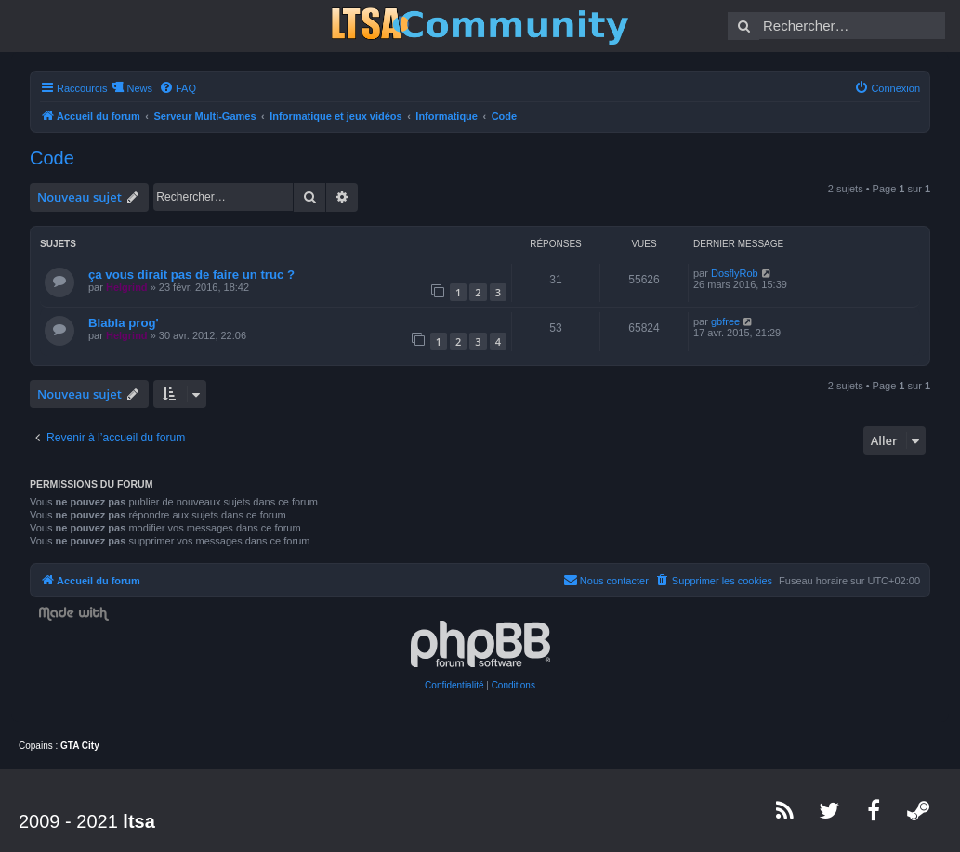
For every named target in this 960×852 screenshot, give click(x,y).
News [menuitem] (139, 88)
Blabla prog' (123, 323)
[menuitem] (177, 88)
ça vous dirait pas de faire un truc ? (191, 275)
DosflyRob (734, 273)
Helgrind (127, 287)
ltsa (138, 821)
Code (52, 158)
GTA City (79, 746)
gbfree (725, 321)
